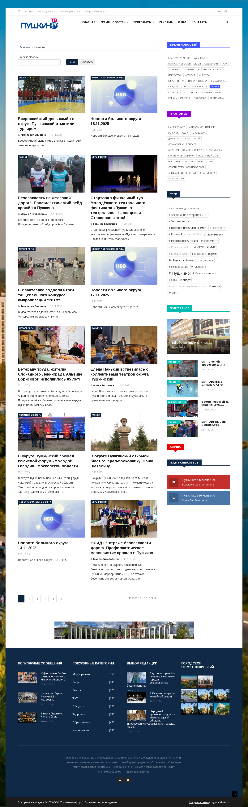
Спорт (22, 77)
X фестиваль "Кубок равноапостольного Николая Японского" (53, 676)
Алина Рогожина (103, 385)
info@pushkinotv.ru (95, 11)
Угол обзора (207, 172)
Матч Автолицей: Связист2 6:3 (213, 423)
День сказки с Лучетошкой (184, 138)
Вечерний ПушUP (178, 132)
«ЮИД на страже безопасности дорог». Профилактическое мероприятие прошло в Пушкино (122, 548)
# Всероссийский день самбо (187, 228)
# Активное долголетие (184, 208)
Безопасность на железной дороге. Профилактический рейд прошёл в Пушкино (50, 203)
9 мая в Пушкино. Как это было (52, 715)
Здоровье (174, 69)
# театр (214, 286)
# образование (178, 266)
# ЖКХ (197, 234)
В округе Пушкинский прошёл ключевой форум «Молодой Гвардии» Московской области (48, 461)
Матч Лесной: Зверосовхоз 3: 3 (213, 363)
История (190, 75)
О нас (182, 22)
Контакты (199, 22)
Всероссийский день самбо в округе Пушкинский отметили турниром (46, 124)
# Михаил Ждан (178, 254)
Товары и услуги (211, 92)
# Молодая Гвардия (204, 254)
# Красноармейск (180, 247)
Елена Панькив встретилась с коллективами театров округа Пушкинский (120, 374)
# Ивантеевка (213, 234)
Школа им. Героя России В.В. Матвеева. (51, 696)
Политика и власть (30, 415)
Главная (88, 22)
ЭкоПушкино (176, 178)
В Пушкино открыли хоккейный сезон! (162, 695)
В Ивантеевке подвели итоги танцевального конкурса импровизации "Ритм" (46, 295)
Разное (23, 157)
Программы (143, 22)
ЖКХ (225, 63)
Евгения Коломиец (105, 224)
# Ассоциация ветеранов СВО (188, 215)
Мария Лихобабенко (34, 214)
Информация (191, 69)
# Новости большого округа (191, 260)
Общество (174, 86)
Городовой (198, 132)
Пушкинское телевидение (198, 482)
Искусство (174, 75)
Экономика (217, 98)
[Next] (61, 598)
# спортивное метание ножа (187, 286)
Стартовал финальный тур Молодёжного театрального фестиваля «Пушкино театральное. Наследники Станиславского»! (118, 208)
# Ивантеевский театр (183, 241)
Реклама (166, 22)
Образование (219, 80)
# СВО (173, 280)
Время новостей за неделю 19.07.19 (215, 403)
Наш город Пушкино (180, 161)
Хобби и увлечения (179, 98)
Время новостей (114, 22)
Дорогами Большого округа (185, 149)
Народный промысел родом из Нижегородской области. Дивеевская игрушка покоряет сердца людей (151, 719)
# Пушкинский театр (206, 273)
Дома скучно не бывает (182, 144)
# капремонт (209, 241)
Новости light (205, 161)
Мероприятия (99, 157)
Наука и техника (197, 80)
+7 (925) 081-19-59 (71, 11)
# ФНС (173, 292)
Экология (200, 98)
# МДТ (211, 247)
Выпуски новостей (179, 63)
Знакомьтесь (214, 149)
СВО (184, 92)
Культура (97, 328)
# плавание (198, 266)
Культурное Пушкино (181, 155)
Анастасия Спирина (33, 134)
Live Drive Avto (176, 127)
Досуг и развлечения (207, 63)
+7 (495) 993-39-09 (48, 11)
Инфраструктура (212, 69)
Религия (173, 92)
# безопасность (179, 221)
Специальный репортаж (182, 172)
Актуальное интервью (202, 127)
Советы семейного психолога (186, 167)
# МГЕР (199, 247)
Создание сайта (199, 802)
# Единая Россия (179, 234)
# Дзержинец (217, 228)
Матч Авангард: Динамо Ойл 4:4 (212, 383)
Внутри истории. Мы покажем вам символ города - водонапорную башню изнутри (151, 679)
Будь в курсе (201, 57)
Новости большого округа (108, 77)
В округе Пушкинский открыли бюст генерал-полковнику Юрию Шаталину (122, 461)
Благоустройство (179, 57)
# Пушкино (179, 273)
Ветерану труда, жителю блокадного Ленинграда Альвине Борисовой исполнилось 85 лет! (50, 374)
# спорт (185, 280)
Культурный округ (209, 155)
